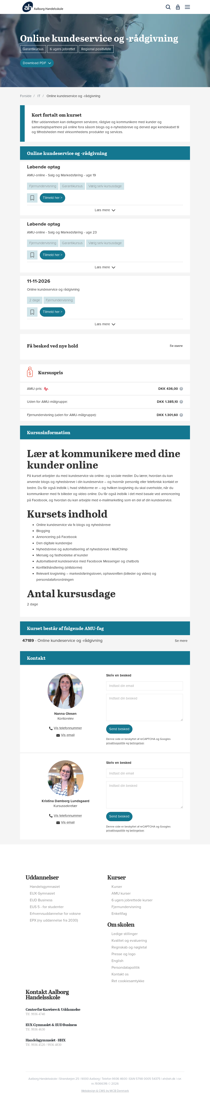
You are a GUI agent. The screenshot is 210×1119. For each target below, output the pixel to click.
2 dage (34, 300)
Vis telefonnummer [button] (68, 728)
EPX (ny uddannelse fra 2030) (54, 920)
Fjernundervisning (42, 186)
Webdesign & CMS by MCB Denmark (105, 1091)
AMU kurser (121, 893)
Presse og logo (123, 954)
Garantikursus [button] (33, 49)
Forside (25, 96)
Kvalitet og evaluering (129, 940)
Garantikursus (72, 186)
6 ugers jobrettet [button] (62, 49)
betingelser (137, 743)
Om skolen (120, 924)
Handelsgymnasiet (45, 886)
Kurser (116, 877)
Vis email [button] (68, 735)
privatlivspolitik (115, 743)
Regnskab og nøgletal (129, 947)
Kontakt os (120, 974)
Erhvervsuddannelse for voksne (55, 913)
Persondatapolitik (126, 967)
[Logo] (42, 7)
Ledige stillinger (125, 934)
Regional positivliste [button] (96, 49)
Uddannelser (42, 877)
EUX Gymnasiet (42, 893)
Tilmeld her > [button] (52, 198)
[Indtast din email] (144, 685)
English (117, 960)
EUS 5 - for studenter (47, 907)
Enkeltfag (119, 913)
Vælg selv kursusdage (105, 186)
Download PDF (35, 63)
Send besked (119, 729)
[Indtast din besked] (144, 707)
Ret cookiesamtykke (128, 981)
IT (39, 96)
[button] (187, 7)
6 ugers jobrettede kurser (132, 900)
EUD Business (41, 900)
